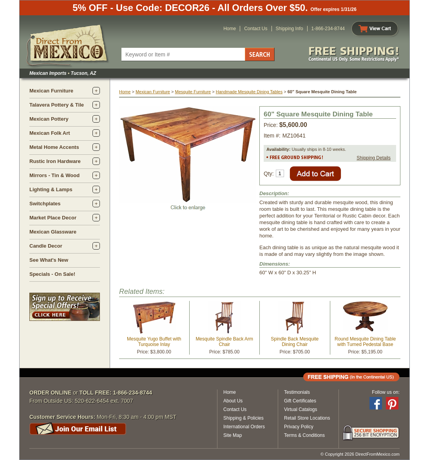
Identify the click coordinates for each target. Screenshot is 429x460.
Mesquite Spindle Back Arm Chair (224, 341)
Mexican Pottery (49, 119)
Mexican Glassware (52, 232)
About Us (233, 401)
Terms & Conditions (304, 435)
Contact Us (255, 28)
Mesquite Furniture (193, 91)
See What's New (48, 260)
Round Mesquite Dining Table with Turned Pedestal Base (365, 341)
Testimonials (297, 392)
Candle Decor (45, 246)
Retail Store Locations (307, 418)
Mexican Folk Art (49, 133)
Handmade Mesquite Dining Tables (249, 91)
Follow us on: (386, 392)
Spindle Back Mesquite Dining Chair (295, 341)
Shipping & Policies (243, 418)
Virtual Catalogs (300, 409)
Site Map (232, 435)
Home (229, 28)
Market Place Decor (52, 218)
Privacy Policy (298, 426)
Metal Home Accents (54, 147)
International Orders (244, 426)
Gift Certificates (300, 401)
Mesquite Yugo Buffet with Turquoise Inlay (154, 341)
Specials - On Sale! (52, 274)
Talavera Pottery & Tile (56, 105)
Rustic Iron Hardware (55, 161)
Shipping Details (374, 158)
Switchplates (44, 203)
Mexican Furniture (51, 91)
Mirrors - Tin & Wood (54, 175)
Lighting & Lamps (50, 189)
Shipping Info (289, 28)
